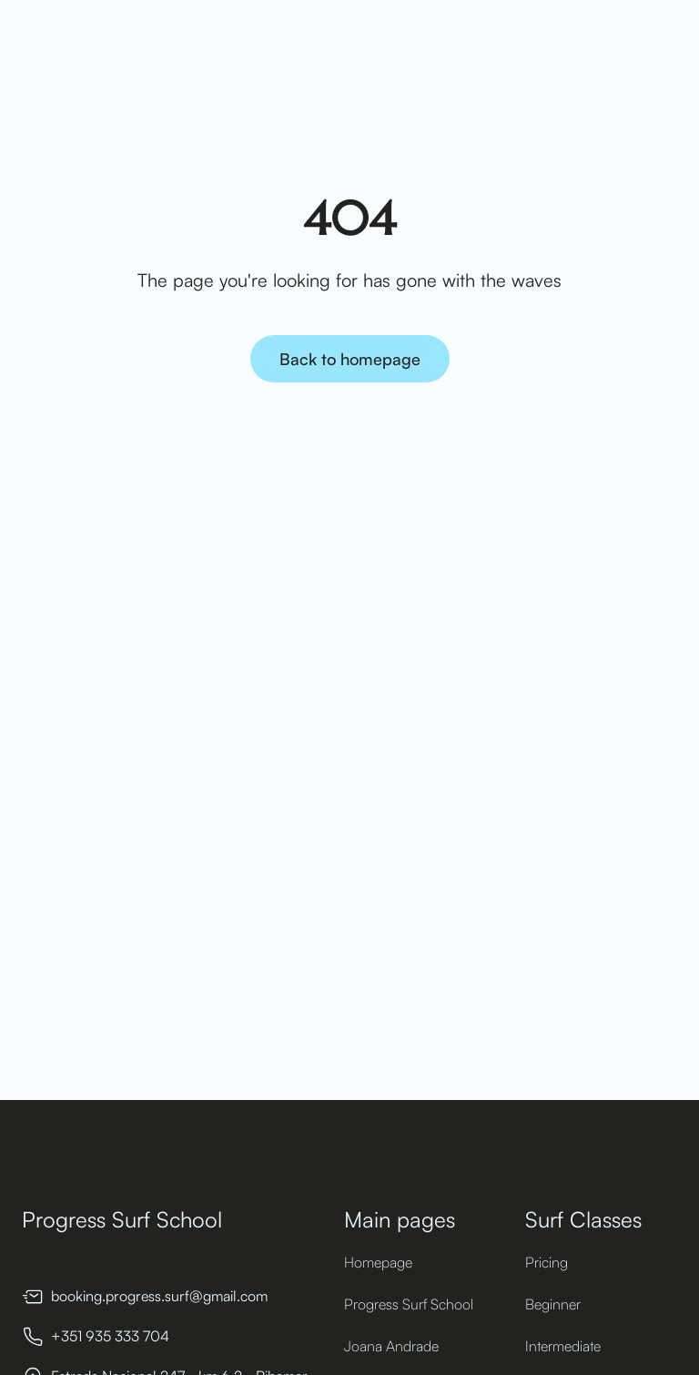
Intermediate (563, 1346)
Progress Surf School (408, 1304)
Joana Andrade (391, 1346)
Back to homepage (349, 359)
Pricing (546, 1262)
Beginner (553, 1304)
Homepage (378, 1262)
